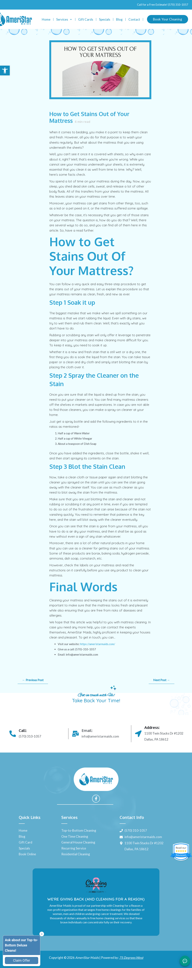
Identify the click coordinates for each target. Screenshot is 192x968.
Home (46, 19)
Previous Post (33, 680)
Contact (134, 19)
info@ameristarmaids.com (100, 736)
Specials (104, 19)
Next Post (161, 680)
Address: (152, 727)
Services (64, 19)
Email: (87, 730)
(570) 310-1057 (178, 4)
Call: (23, 730)
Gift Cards (85, 19)
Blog (119, 19)
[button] (5, 70)
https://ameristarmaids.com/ (97, 644)
